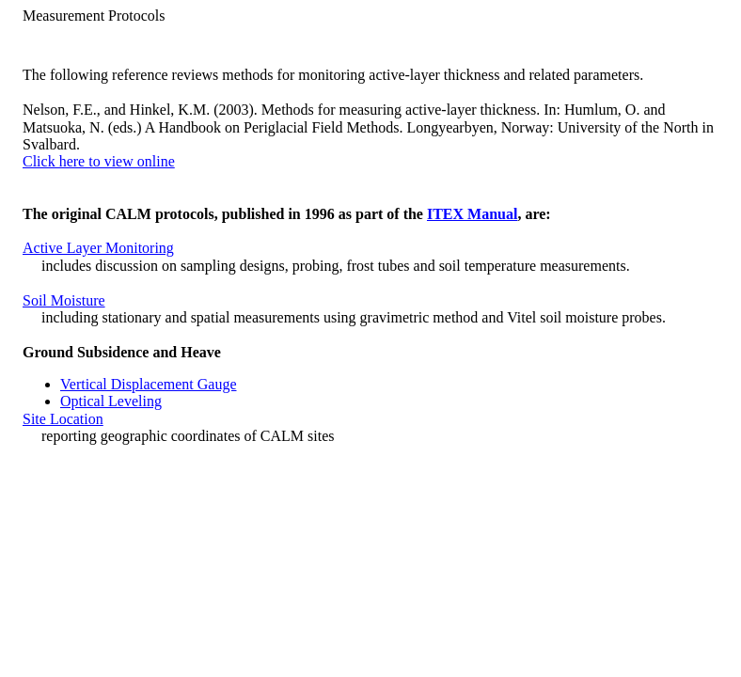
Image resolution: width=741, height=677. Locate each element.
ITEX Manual (472, 214)
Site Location (63, 419)
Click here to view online (99, 161)
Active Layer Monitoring (98, 248)
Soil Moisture (64, 300)
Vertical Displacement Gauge (148, 384)
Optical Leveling (111, 401)
